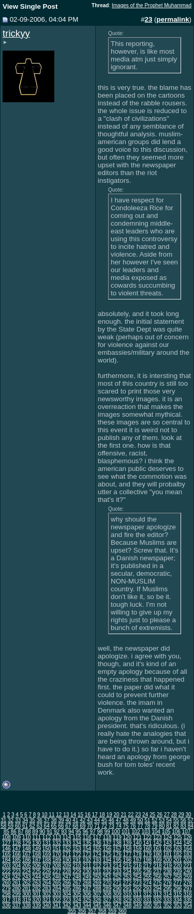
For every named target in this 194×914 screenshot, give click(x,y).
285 (67, 888)
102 (135, 831)
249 (87, 877)
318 (16, 900)
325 (87, 900)
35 (32, 820)
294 (157, 888)
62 (32, 826)
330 (137, 900)
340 (46, 905)
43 (90, 820)
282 (36, 888)
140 (137, 843)
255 (147, 877)
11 (51, 814)
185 (16, 860)
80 (162, 826)
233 (117, 871)
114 (67, 837)
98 (100, 831)
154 (87, 849)
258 (177, 877)
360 (122, 911)
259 (187, 877)
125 (177, 837)
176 (117, 854)
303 (56, 894)
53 (162, 820)
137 (107, 843)
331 (147, 900)
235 (137, 871)
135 (87, 843)
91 (49, 831)
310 (127, 894)
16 (88, 814)
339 (36, 905)
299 (16, 894)
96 (85, 831)
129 (26, 843)
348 (127, 905)
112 (46, 837)
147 (16, 849)
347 (117, 905)
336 (6, 905)
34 (25, 820)
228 (67, 871)
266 (67, 883)
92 (56, 831)
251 (107, 877)
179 (147, 854)
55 (176, 820)
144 (177, 843)
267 (76, 883)
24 (145, 814)
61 (25, 826)
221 (187, 866)
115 (76, 837)
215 (127, 866)
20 (116, 814)
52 (154, 820)
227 (56, 871)
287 (87, 888)
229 (76, 871)
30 (188, 814)
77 (140, 826)
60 (18, 826)
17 (95, 814)
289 (107, 888)
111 (36, 837)
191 (76, 860)
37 (47, 820)
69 (82, 826)
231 (97, 871)
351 (157, 905)
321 (46, 900)
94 (71, 831)
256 (157, 877)
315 (177, 894)
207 (46, 866)
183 (187, 854)
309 (117, 894)
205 (26, 866)
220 (177, 866)
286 (76, 888)
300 (26, 894)
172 (76, 854)
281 (26, 888)
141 (147, 843)
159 (137, 849)
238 (167, 871)
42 (82, 820)
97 (93, 831)
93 (64, 831)
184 (6, 860)
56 (183, 820)
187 (36, 860)
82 (176, 826)
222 (6, 871)
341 (56, 905)
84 (190, 826)
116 (87, 837)
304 (67, 894)
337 (16, 905)
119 (117, 837)
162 (167, 849)
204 (16, 866)
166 (16, 854)
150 (46, 849)
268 (87, 883)
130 (36, 843)
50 (140, 820)
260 (6, 883)
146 (6, 849)
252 (117, 877)
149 (36, 849)
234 (127, 871)
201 (177, 860)
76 (133, 826)
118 (107, 837)
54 (169, 820)
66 (61, 826)
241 (6, 877)
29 (181, 814)
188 (46, 860)
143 (167, 843)
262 (26, 883)
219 (167, 866)
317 (6, 900)
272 (127, 883)
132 (56, 843)
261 (16, 883)
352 (167, 905)
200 (167, 860)
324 (76, 900)
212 (97, 866)
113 (56, 837)
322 (56, 900)
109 (16, 837)
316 (187, 894)
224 (26, 871)
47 (119, 820)
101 (126, 831)
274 (147, 883)
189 (56, 860)
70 (90, 826)
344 (87, 905)
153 (76, 849)
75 (126, 826)
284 (56, 888)
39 (61, 820)
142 (157, 843)
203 (6, 866)
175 (107, 854)
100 (115, 831)
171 (67, 854)
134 (76, 843)
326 (97, 900)
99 (107, 831)
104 (156, 831)
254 (137, 877)
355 (71, 911)
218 (157, 866)
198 (147, 860)
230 (87, 871)
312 (147, 894)
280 (16, 888)
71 (97, 826)
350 (147, 905)
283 (46, 888)
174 (97, 854)
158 (127, 849)
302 (46, 894)
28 (174, 814)
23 (138, 814)
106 (176, 831)
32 (10, 820)
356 (82, 911)
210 (76, 866)
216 (137, 866)
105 (166, 831)
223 (16, 871)
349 (137, 905)
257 (167, 877)
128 (16, 843)
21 (123, 814)
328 (117, 900)
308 (107, 894)
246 (56, 877)
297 (187, 888)
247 (67, 877)
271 (117, 883)
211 (87, 866)
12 (59, 814)
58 (3, 826)
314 (167, 894)
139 (127, 843)
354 (187, 905)
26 (159, 814)
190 (67, 860)
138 (117, 843)
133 (67, 843)
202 (187, 860)
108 (6, 837)
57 (190, 820)
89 (35, 831)
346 (107, 905)
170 (56, 854)
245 (46, 877)
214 (117, 866)
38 (54, 820)
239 (177, 871)
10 (44, 814)
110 (26, 837)
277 (177, 883)
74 (119, 826)
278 (187, 883)
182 (177, 854)
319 (26, 900)
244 (36, 877)
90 (42, 831)
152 (67, 849)
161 (157, 849)
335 (187, 900)
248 (76, 877)
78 (147, 826)
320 (36, 900)
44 (97, 820)
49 (133, 820)
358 (102, 911)
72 (104, 826)
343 (76, 905)
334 (177, 900)
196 (127, 860)
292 (137, 888)
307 (97, 894)
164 (187, 849)
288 (97, 888)
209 (67, 866)
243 (26, 877)
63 (39, 826)
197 (137, 860)
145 (187, 843)
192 (87, 860)
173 (87, 854)
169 (46, 854)
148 (26, 849)
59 (10, 826)
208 (56, 866)
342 (67, 905)
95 (78, 831)
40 (68, 820)
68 (75, 826)
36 (39, 820)
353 (177, 905)
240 (187, 871)
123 (157, 837)
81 (169, 826)
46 (111, 820)
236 (147, 871)
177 (127, 854)
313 (157, 894)
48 (126, 820)
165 (6, 854)
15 (80, 814)
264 (46, 883)
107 (186, 831)
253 (127, 877)
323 (67, 900)
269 (97, 883)
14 (73, 814)
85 (6, 831)
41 (75, 820)
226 (46, 871)
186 (26, 860)
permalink (173, 19)
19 (109, 814)
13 (66, 814)
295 (167, 888)
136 (97, 843)
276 (167, 883)
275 (157, 883)
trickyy (16, 33)
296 (177, 888)
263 (36, 883)
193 (97, 860)
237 (157, 871)
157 (117, 849)
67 (68, 826)
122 (147, 837)
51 (147, 820)
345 (97, 905)
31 (3, 820)
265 (56, 883)
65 (54, 826)
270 (107, 883)
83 (183, 826)
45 (104, 820)
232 (107, 871)
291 (127, 888)
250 (97, 877)
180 (157, 854)
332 (157, 900)
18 (102, 814)
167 (26, 854)
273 (137, 883)
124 (167, 837)
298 (6, 894)
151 (56, 849)
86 (14, 831)
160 (147, 849)
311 (137, 894)
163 (177, 849)
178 (137, 854)
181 (167, 854)
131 (46, 843)
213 (107, 866)
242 (16, 877)
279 (6, 888)
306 (87, 894)
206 (36, 866)
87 (21, 831)
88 (28, 831)
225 (36, 871)
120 (127, 837)
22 (130, 814)
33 (18, 820)
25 (152, 814)
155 (97, 849)
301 (36, 894)
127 (6, 843)
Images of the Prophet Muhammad (151, 5)
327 (107, 900)
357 (91, 911)
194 (107, 860)
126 (187, 837)
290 (117, 888)
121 (137, 837)
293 (147, 888)
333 (167, 900)
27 (167, 814)
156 (107, 849)
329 (127, 900)
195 (117, 860)
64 (47, 826)
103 (146, 831)
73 (111, 826)
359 (112, 911)
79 (154, 826)
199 (157, 860)
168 (36, 854)
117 (97, 837)
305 (76, 894)
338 (26, 905)
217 (147, 866)
